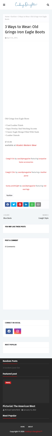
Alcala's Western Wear (26, 145)
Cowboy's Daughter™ (33, 431)
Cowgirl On (10, 159)
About (30, 427)
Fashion (14, 17)
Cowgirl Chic (10, 172)
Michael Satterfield (12, 410)
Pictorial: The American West (19, 406)
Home (7, 17)
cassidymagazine (24, 159)
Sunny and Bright (12, 186)
